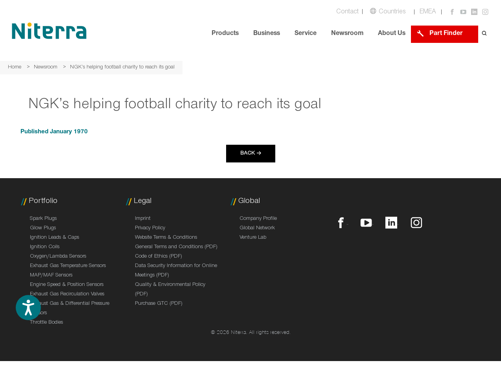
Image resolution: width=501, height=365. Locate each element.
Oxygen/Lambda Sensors (58, 257)
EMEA (428, 12)
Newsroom (347, 34)
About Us (391, 34)
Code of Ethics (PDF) (158, 257)
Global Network (257, 228)
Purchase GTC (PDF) (158, 304)
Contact (347, 12)
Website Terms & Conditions (166, 238)
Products (225, 34)
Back (247, 154)
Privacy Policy (150, 228)
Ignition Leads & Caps (54, 238)
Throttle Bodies (46, 323)
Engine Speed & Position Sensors (66, 285)
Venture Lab (252, 238)
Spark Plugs (43, 219)
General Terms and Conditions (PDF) (176, 247)
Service (306, 34)
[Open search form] (484, 34)
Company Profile (258, 219)
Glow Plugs (43, 228)
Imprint (143, 219)
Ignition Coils (44, 247)
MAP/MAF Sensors (51, 275)
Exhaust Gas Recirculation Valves (67, 294)
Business (266, 34)
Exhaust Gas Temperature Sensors (68, 266)
